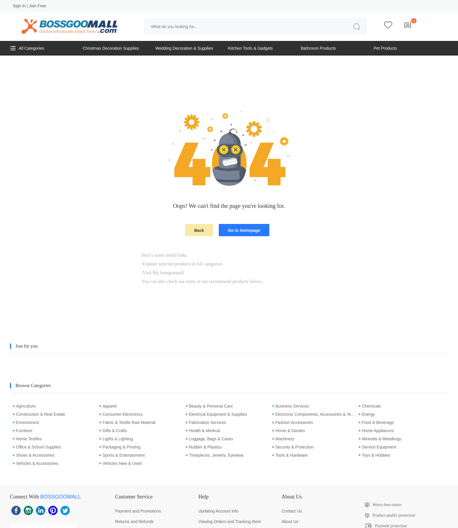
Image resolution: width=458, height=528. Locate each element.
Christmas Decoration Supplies (111, 48)
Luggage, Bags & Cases (209, 438)
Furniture (22, 430)
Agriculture (24, 406)
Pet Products (385, 48)
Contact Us (292, 511)
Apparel (108, 406)
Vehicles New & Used (120, 463)
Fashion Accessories (292, 422)
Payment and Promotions (138, 511)
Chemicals (370, 406)
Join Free (37, 6)
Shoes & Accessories (34, 455)
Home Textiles (27, 438)
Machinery (283, 438)
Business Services (290, 406)
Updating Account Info (218, 511)
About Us (290, 521)
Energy (367, 414)
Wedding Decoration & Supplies (184, 48)
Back (199, 230)
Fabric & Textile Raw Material (127, 422)
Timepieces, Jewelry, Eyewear (215, 455)
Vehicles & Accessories (35, 463)
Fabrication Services (206, 422)
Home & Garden (288, 430)
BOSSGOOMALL (60, 497)
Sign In (19, 6)
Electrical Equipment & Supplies (216, 414)
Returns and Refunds (134, 521)
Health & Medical (203, 430)
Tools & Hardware (290, 455)
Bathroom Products (318, 48)
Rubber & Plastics (203, 447)
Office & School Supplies (37, 447)
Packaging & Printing (119, 447)
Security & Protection (293, 447)
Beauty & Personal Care (209, 406)
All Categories (27, 48)
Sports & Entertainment (122, 455)
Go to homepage (244, 230)
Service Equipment (377, 447)
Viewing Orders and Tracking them (229, 521)
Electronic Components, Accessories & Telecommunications (314, 414)
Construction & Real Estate (39, 414)
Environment (26, 422)
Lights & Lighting (116, 438)
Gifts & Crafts (113, 430)
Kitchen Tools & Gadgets (250, 48)
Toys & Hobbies (374, 455)
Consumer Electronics (121, 414)
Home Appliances (376, 430)
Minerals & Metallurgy (380, 438)
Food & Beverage (376, 422)
